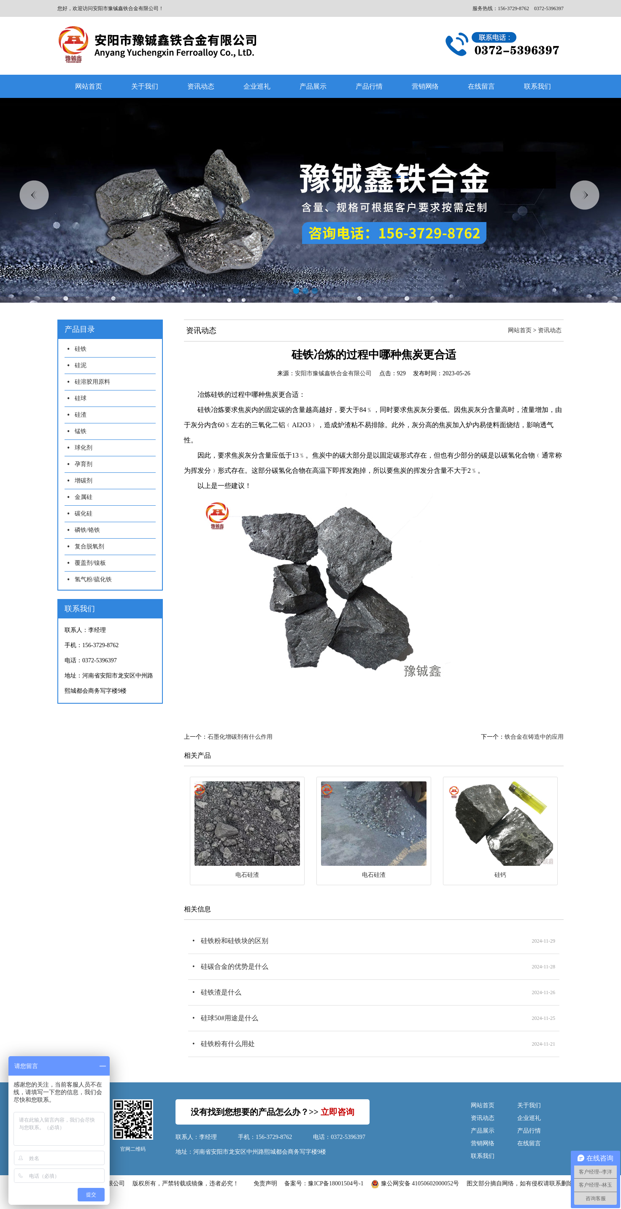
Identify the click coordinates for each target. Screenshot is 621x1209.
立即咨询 (337, 1112)
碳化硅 (83, 513)
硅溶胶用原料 (92, 382)
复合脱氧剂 (89, 546)
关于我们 (144, 86)
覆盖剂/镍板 (90, 563)
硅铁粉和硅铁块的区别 (234, 940)
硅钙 (500, 875)
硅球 (80, 398)
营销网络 (425, 86)
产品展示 (313, 86)
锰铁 (80, 431)
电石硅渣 (247, 875)
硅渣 (80, 415)
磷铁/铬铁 (87, 530)
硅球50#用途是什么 (229, 1018)
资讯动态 (200, 86)
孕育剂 (83, 464)
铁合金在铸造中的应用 (534, 737)
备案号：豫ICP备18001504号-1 (323, 1183)
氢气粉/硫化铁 (93, 579)
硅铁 (80, 349)
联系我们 (537, 86)
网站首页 (88, 86)
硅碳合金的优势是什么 (234, 966)
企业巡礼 (256, 86)
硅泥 (80, 365)
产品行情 (369, 86)
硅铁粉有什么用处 (228, 1043)
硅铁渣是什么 (221, 992)
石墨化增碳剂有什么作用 (240, 737)
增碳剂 (83, 480)
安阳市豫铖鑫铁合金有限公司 (333, 373)
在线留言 (481, 86)
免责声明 (265, 1183)
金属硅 (83, 497)
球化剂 (83, 448)
